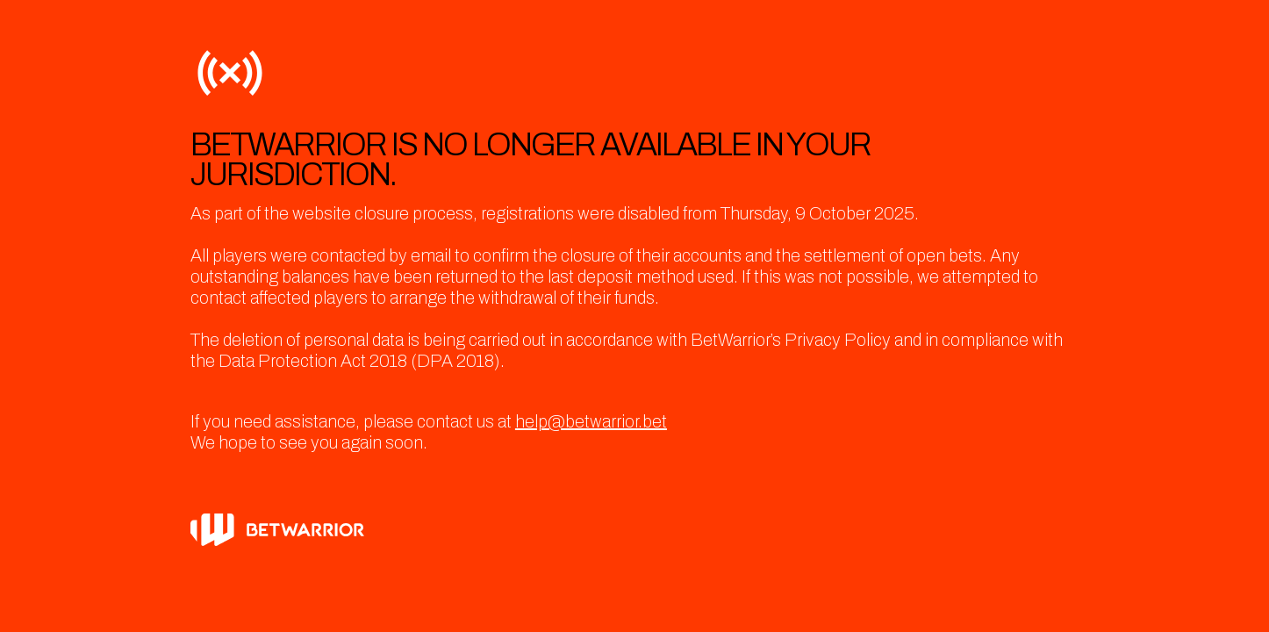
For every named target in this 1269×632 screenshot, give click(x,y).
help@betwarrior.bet (591, 421)
